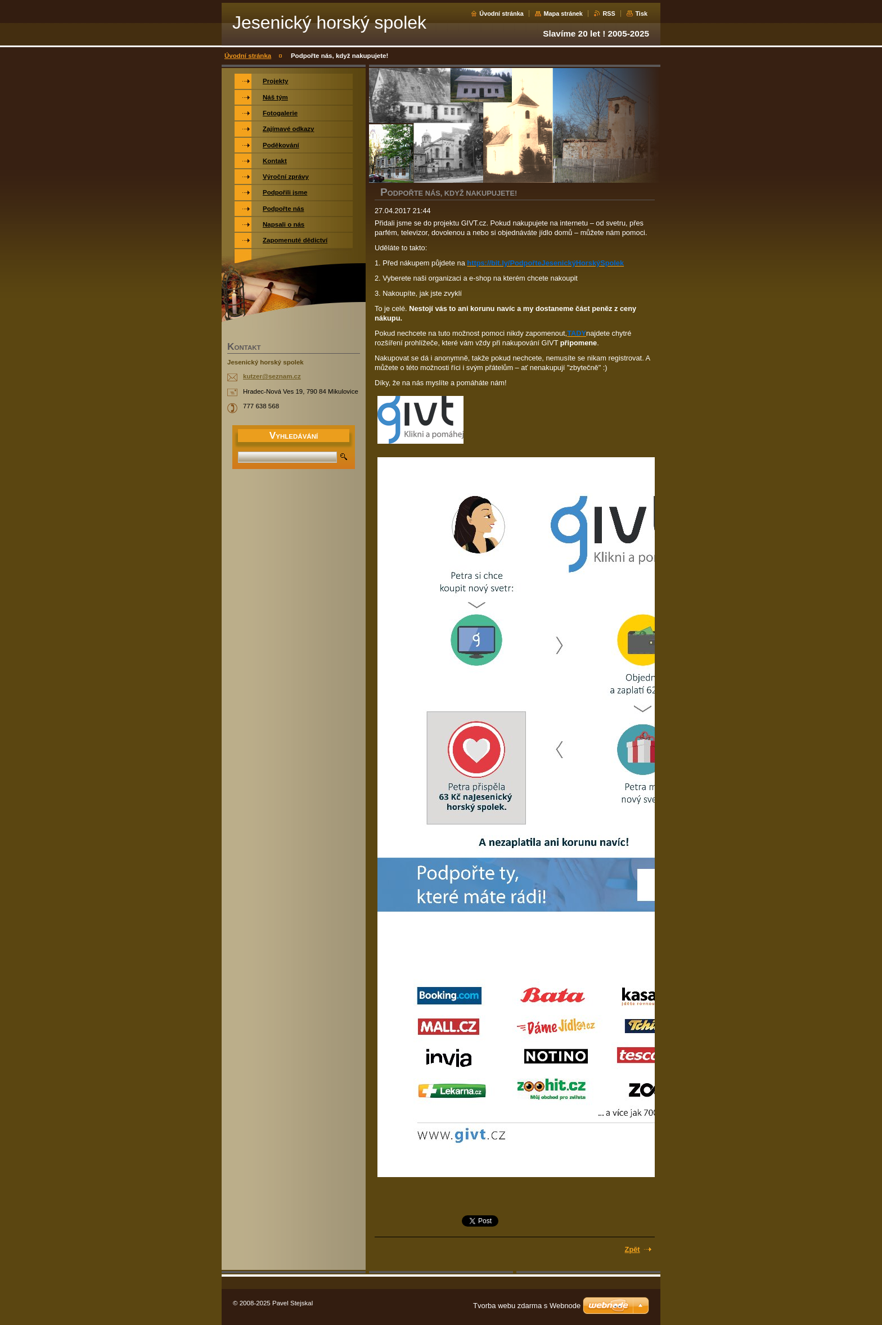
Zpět (632, 1249)
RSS (608, 13)
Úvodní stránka (501, 13)
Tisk (641, 13)
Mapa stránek (563, 13)
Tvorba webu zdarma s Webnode (526, 1305)
